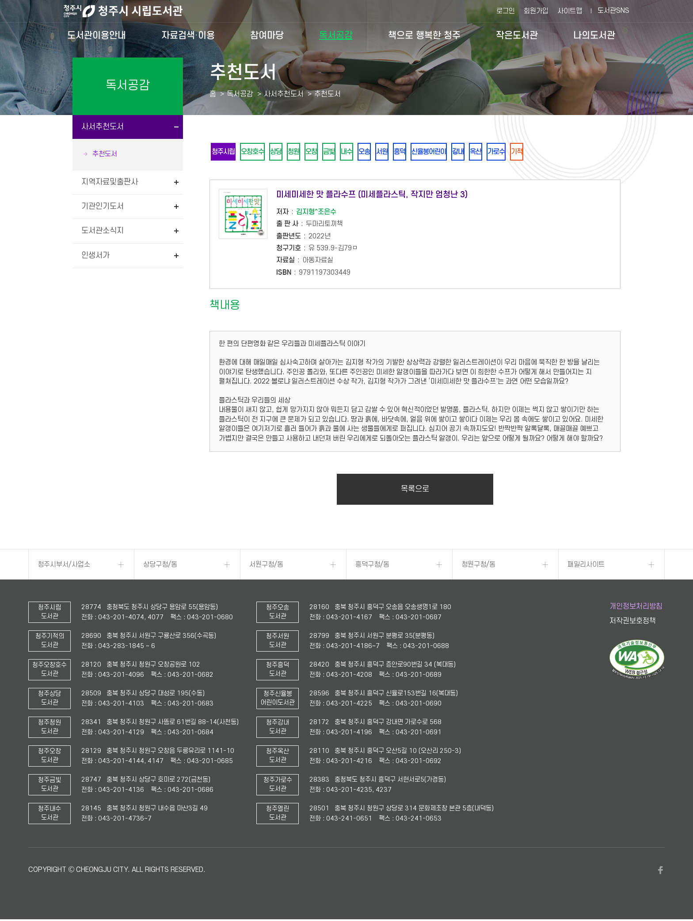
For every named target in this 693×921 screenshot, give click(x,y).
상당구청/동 (160, 566)
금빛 (345, 152)
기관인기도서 (102, 206)
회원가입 (536, 11)
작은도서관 (517, 35)
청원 (304, 152)
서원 (406, 152)
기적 (559, 152)
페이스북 (660, 871)
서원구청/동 (266, 566)
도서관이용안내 (96, 35)
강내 (492, 152)
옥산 (512, 152)
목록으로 (415, 491)
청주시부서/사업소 (64, 566)
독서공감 (336, 35)
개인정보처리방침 (636, 608)
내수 (365, 152)
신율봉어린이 (459, 152)
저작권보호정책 (632, 623)
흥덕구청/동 (372, 566)
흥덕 (426, 152)
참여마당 (267, 35)
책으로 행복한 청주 (424, 35)
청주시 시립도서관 (130, 11)
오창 (325, 152)
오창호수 (257, 152)
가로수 (535, 152)
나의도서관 (594, 35)
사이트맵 (569, 11)
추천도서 (104, 154)
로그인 (505, 11)
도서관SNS (613, 11)
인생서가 (95, 255)
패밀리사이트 (586, 566)
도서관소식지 (102, 230)
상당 (284, 152)
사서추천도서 (102, 127)
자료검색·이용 (188, 35)
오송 (386, 152)
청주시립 (225, 152)
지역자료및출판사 (109, 182)
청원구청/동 (478, 566)
